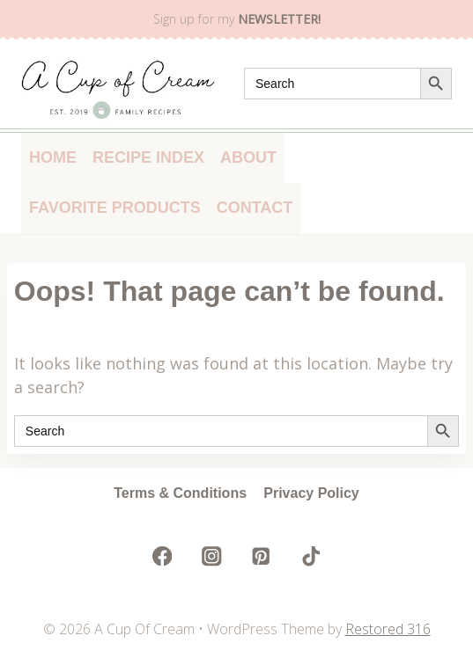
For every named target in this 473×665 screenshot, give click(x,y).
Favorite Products (115, 207)
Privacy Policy (311, 493)
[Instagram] (212, 556)
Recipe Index (148, 157)
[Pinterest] (261, 556)
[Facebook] (162, 556)
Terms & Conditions (180, 493)
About (248, 157)
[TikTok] (310, 556)
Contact (255, 207)
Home (53, 157)
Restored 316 (388, 629)
